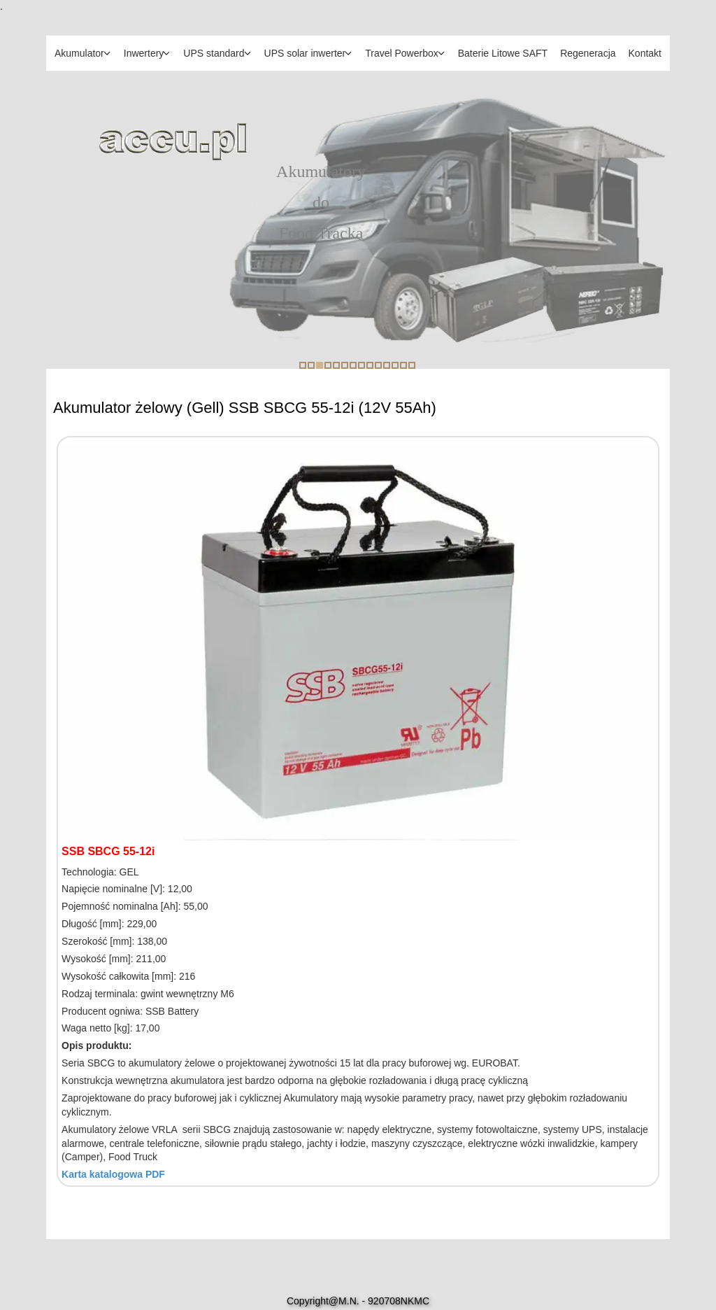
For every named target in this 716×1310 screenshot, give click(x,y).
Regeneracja (587, 53)
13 (403, 365)
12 (395, 365)
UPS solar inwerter (305, 53)
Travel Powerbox (401, 53)
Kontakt (645, 53)
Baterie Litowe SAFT (502, 53)
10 (378, 365)
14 (411, 365)
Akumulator (79, 53)
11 (386, 365)
